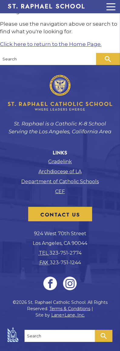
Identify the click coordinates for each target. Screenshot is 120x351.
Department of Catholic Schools (60, 181)
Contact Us (60, 214)
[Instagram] (70, 283)
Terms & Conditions (69, 308)
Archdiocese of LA (60, 171)
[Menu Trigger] (60, 6)
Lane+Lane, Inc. (68, 315)
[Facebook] (50, 283)
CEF (60, 191)
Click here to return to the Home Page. (51, 44)
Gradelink (60, 161)
